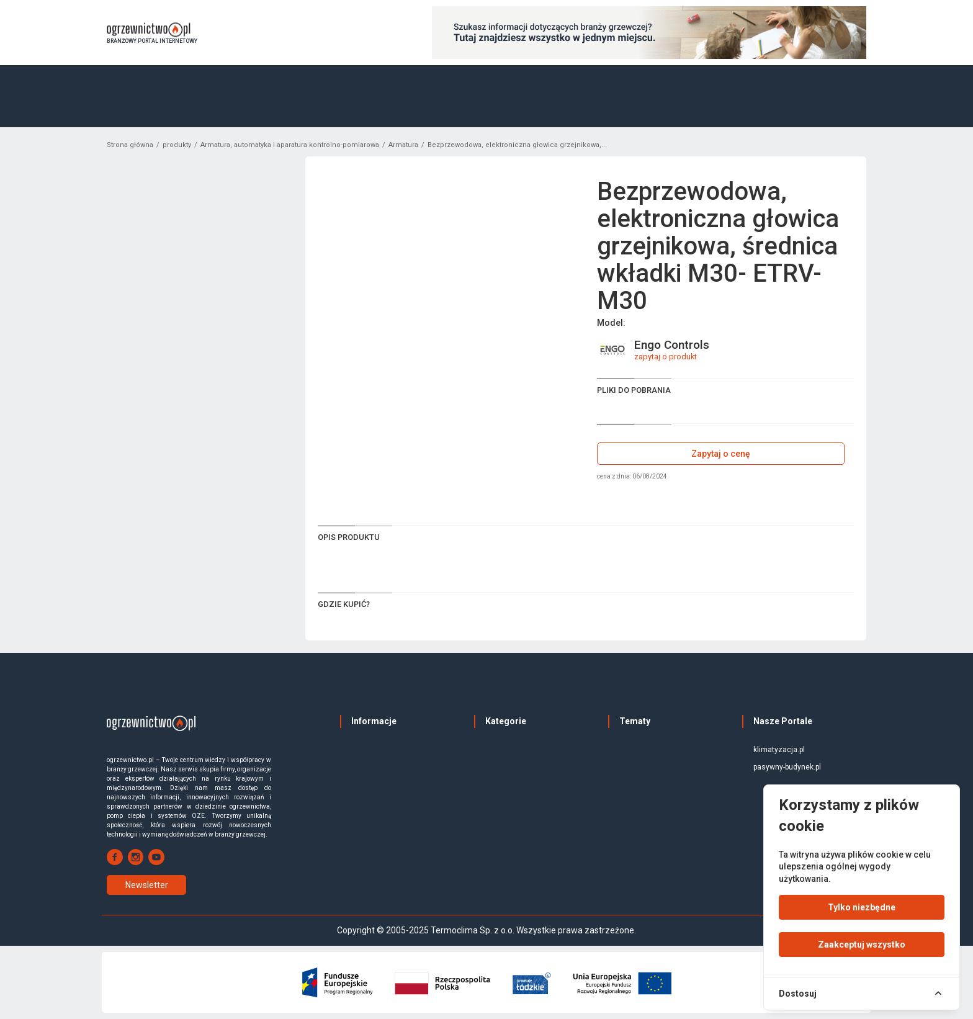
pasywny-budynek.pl (787, 767)
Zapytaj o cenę (720, 454)
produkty (177, 145)
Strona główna (130, 145)
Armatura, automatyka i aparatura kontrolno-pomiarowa (289, 145)
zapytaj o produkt (665, 356)
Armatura (403, 145)
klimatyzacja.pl (779, 749)
